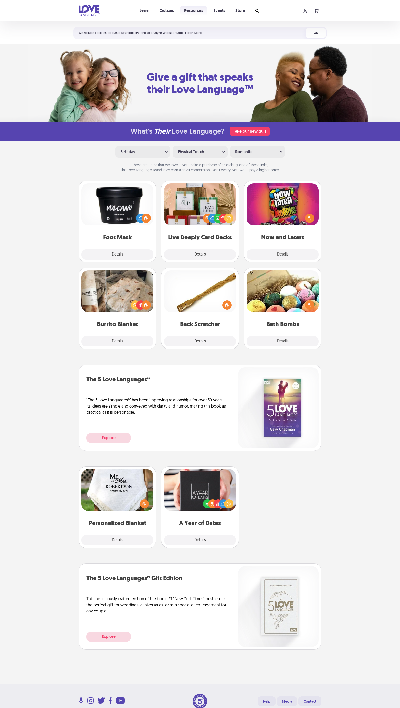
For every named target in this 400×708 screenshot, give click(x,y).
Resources (193, 10)
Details (117, 254)
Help (266, 701)
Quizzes (167, 10)
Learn (144, 10)
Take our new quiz (249, 131)
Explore (109, 437)
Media (287, 701)
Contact (310, 701)
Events (219, 10)
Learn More (193, 33)
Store (240, 10)
